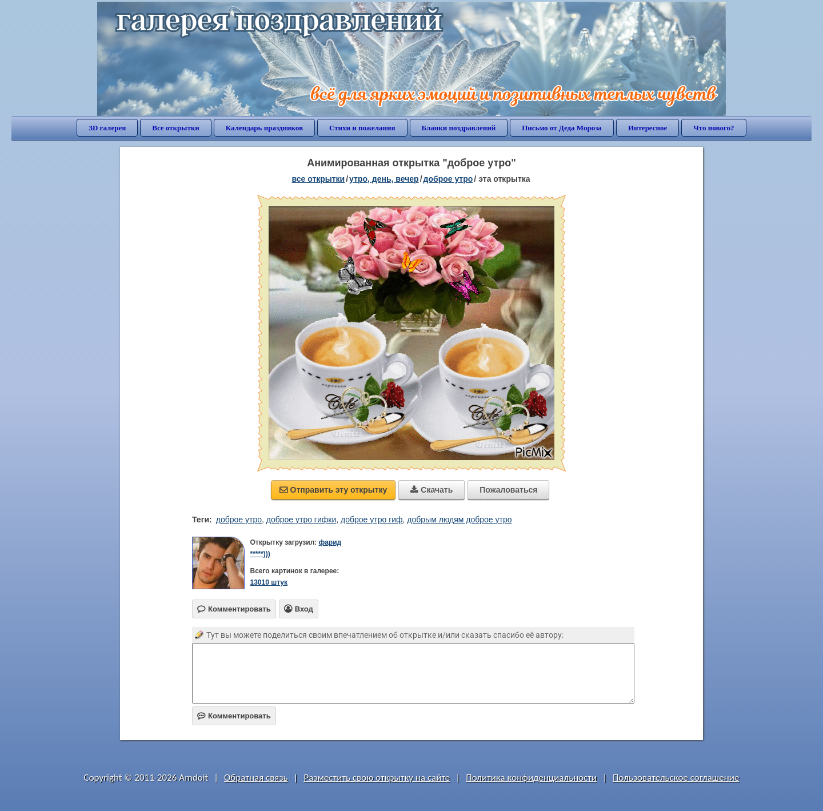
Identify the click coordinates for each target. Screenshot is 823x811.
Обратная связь (256, 778)
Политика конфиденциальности (531, 778)
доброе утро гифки (301, 519)
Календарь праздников (264, 127)
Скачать (431, 489)
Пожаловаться (508, 489)
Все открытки (175, 127)
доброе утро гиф (372, 519)
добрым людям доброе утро (459, 519)
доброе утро (448, 178)
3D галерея (107, 127)
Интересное (647, 127)
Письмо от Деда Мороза (562, 127)
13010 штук (268, 582)
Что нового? (713, 127)
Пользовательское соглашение (676, 778)
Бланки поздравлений (459, 127)
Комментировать (234, 716)
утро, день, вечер (384, 178)
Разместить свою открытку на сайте (376, 778)
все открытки (318, 178)
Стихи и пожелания (362, 127)
